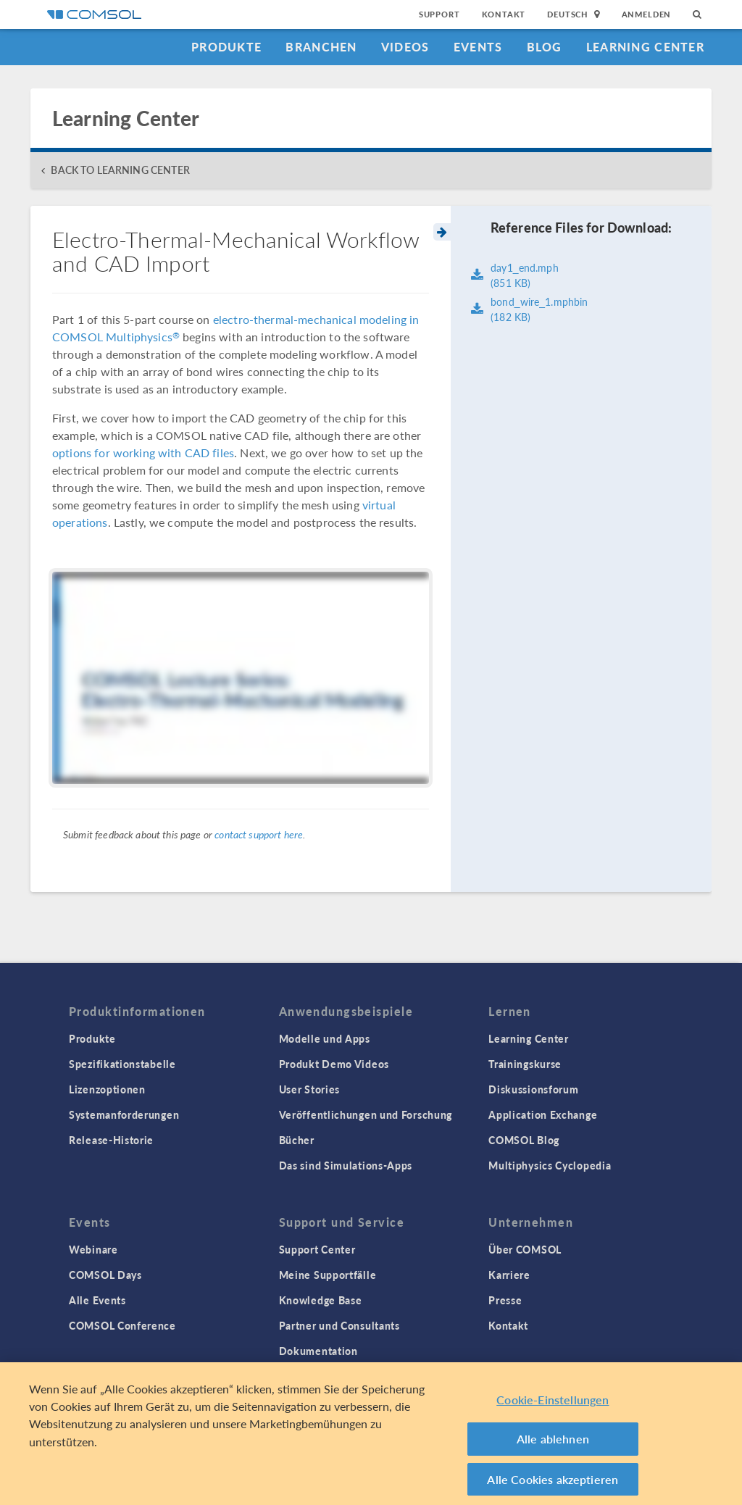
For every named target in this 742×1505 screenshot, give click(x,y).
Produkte (226, 46)
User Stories (309, 1089)
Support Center (317, 1249)
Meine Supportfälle (328, 1274)
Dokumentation (318, 1350)
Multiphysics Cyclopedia (549, 1165)
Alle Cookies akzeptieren (552, 1485)
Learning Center (645, 46)
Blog (544, 46)
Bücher (296, 1140)
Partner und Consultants (339, 1325)
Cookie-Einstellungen (552, 1405)
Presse (505, 1300)
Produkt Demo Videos (334, 1063)
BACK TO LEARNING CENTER (120, 170)
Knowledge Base (320, 1300)
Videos (405, 46)
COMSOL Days (105, 1274)
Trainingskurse (525, 1063)
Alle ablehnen (553, 1444)
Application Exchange (542, 1114)
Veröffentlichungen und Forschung (365, 1114)
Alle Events (97, 1300)
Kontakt (504, 14)
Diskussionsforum (533, 1089)
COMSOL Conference (122, 1325)
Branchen (321, 46)
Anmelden (647, 14)
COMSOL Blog (523, 1140)
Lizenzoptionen (107, 1089)
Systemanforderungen (124, 1114)
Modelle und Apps (324, 1038)
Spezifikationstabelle (122, 1063)
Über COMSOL (525, 1249)
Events (478, 46)
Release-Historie (111, 1140)
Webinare (93, 1249)
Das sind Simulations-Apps (346, 1165)
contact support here (258, 834)
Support (439, 14)
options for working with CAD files (143, 452)
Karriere (509, 1274)
